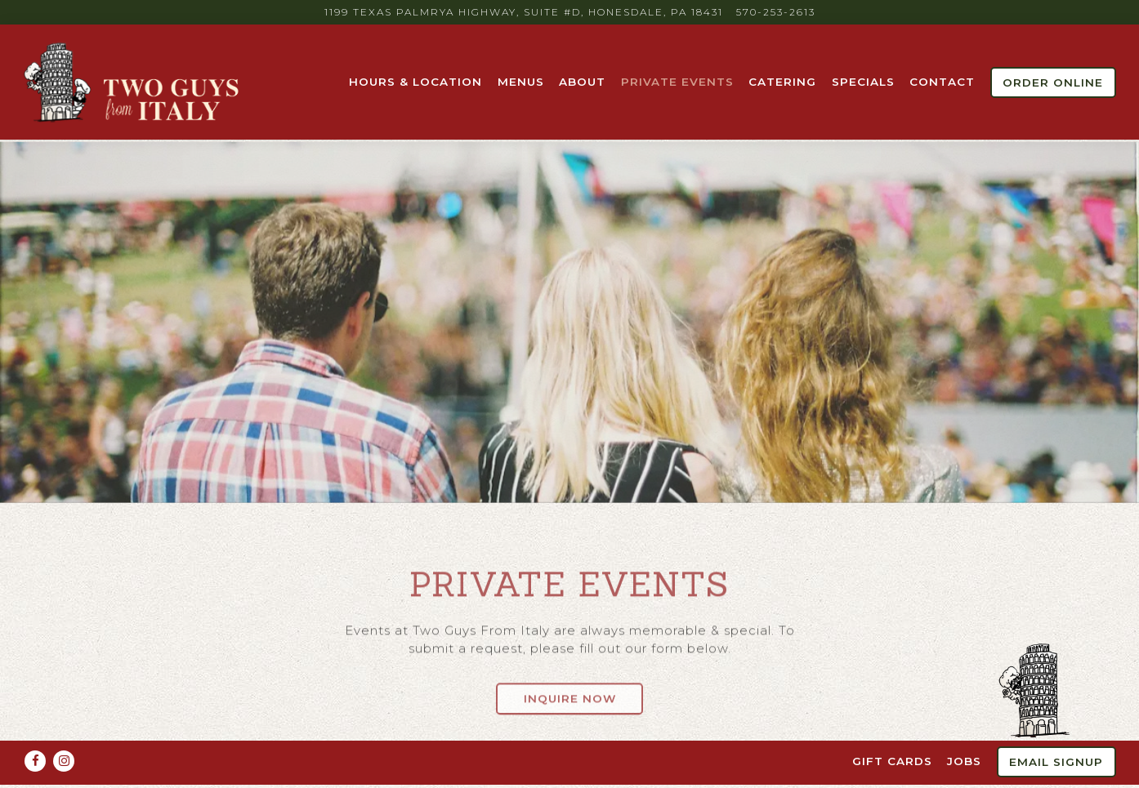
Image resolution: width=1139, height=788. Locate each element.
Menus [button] (521, 81)
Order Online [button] (1053, 82)
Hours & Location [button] (415, 81)
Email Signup (1056, 730)
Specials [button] (863, 81)
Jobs (964, 730)
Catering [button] (782, 81)
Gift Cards (892, 730)
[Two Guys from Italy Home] (133, 82)
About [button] (582, 81)
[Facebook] (35, 730)
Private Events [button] (677, 81)
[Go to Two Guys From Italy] (523, 12)
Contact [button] (942, 81)
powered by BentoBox (570, 770)
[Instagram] (63, 730)
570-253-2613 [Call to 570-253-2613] (775, 12)
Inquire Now (570, 692)
